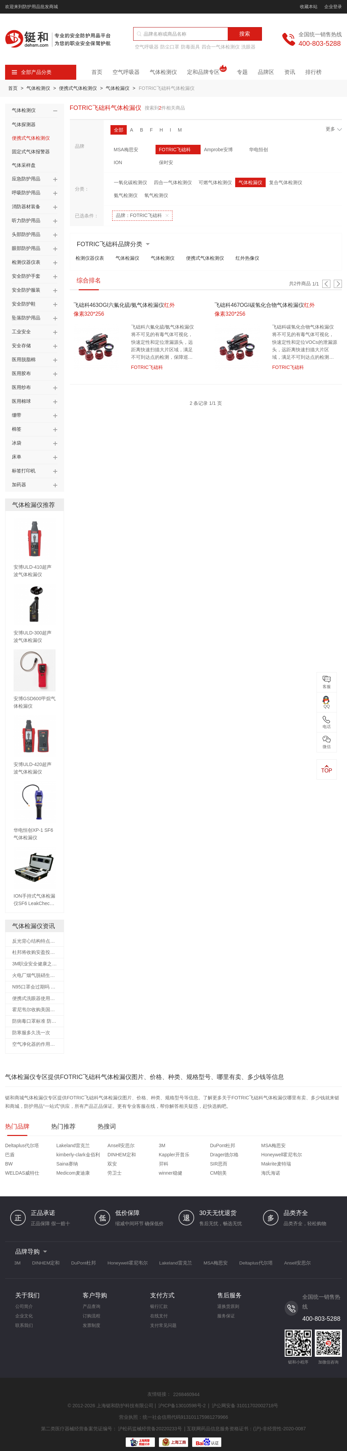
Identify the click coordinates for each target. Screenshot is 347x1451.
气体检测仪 (163, 72)
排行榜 (313, 72)
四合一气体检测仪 (221, 47)
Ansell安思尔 (103, 1146)
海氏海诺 (312, 1164)
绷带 (16, 415)
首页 (96, 72)
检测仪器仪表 (91, 245)
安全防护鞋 (24, 304)
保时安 (308, 149)
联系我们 (24, 1318)
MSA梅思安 (126, 149)
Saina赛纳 (229, 1155)
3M (136, 1146)
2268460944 (186, 1386)
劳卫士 (182, 1164)
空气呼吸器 (147, 47)
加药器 (19, 484)
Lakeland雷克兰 (64, 1146)
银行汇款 (159, 1298)
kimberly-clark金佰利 (323, 1146)
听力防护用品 (26, 220)
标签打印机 (24, 470)
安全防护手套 (26, 276)
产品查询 (92, 1298)
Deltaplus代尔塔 (22, 1146)
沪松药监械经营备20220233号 (150, 1419)
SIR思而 (13, 1164)
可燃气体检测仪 (215, 169)
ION (268, 149)
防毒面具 (190, 47)
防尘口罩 (169, 47)
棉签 (16, 429)
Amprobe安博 (203, 149)
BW (179, 1155)
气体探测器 (24, 124)
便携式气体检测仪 (80, 88)
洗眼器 (248, 47)
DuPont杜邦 (188, 1146)
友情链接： (159, 1385)
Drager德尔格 (104, 1155)
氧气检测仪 (156, 182)
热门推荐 (63, 1127)
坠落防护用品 (26, 317)
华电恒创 (235, 149)
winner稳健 (229, 1164)
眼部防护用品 (26, 248)
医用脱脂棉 (24, 359)
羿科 (307, 1155)
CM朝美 (268, 1164)
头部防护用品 (26, 234)
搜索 (244, 34)
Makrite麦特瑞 (63, 1164)
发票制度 (92, 1318)
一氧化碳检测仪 (130, 169)
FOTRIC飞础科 (167, 149)
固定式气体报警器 (31, 151)
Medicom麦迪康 (149, 1164)
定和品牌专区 (207, 72)
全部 (118, 130)
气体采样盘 (24, 165)
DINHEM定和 (19, 1155)
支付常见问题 (164, 1318)
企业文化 (24, 1308)
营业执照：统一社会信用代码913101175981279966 (173, 1408)
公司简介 (24, 1298)
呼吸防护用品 (26, 192)
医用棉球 (21, 401)
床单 (16, 456)
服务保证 (226, 1308)
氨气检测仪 (126, 182)
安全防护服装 (26, 290)
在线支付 (159, 1308)
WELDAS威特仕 (107, 1164)
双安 (265, 1155)
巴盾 (265, 1146)
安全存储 (21, 345)
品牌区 (266, 72)
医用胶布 (21, 373)
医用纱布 (21, 387)
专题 (242, 72)
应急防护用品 (26, 178)
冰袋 (16, 443)
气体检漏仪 (120, 88)
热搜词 (107, 1127)
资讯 (289, 72)
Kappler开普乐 (63, 1155)
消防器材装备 (26, 206)
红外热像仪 (257, 245)
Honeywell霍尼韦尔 (153, 1155)
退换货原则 (229, 1298)
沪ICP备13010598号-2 (182, 1397)
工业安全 (21, 331)
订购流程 (92, 1308)
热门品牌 (17, 1127)
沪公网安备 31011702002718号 (245, 1397)
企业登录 (333, 6)
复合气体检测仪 (285, 169)
